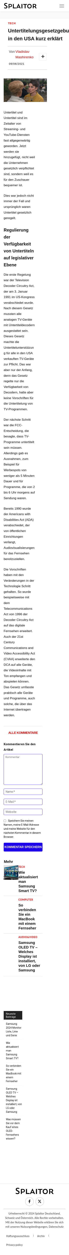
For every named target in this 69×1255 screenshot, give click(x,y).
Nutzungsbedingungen (33, 1226)
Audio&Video (27, 937)
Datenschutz (56, 1226)
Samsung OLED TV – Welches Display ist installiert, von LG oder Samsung (29, 956)
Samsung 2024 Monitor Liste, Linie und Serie (13, 1029)
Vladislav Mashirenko (24, 54)
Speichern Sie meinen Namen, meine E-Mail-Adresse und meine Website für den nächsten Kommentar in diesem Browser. (22, 828)
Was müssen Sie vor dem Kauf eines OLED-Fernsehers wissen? (13, 1129)
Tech (12, 23)
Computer (25, 899)
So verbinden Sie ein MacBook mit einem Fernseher (13, 1073)
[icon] (61, 6)
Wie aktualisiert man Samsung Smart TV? (12, 1050)
